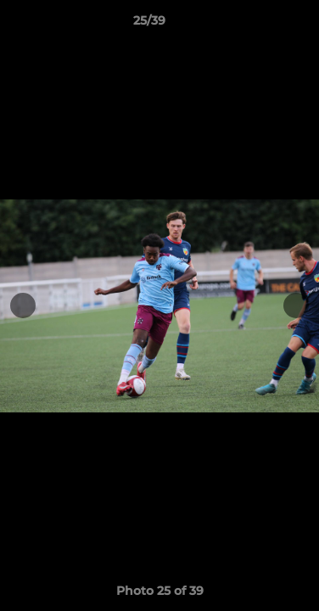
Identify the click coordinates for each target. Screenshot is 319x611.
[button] (258, 24)
